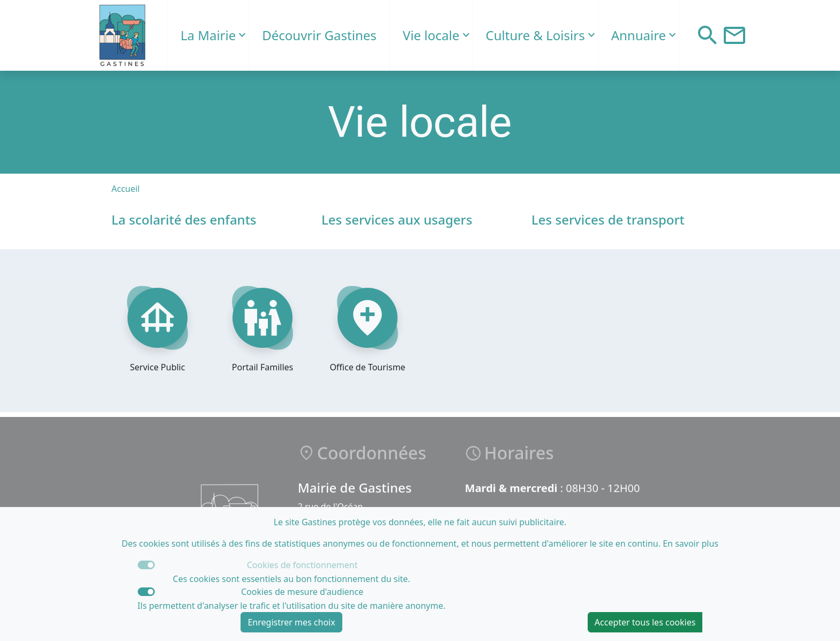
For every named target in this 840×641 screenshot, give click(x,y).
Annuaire (638, 35)
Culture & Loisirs (535, 35)
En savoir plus (690, 543)
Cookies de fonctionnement (302, 565)
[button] (707, 35)
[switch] (146, 591)
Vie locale (431, 35)
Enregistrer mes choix (291, 622)
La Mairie (208, 35)
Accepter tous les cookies (645, 622)
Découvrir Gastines (319, 35)
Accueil (125, 189)
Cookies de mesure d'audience (302, 592)
